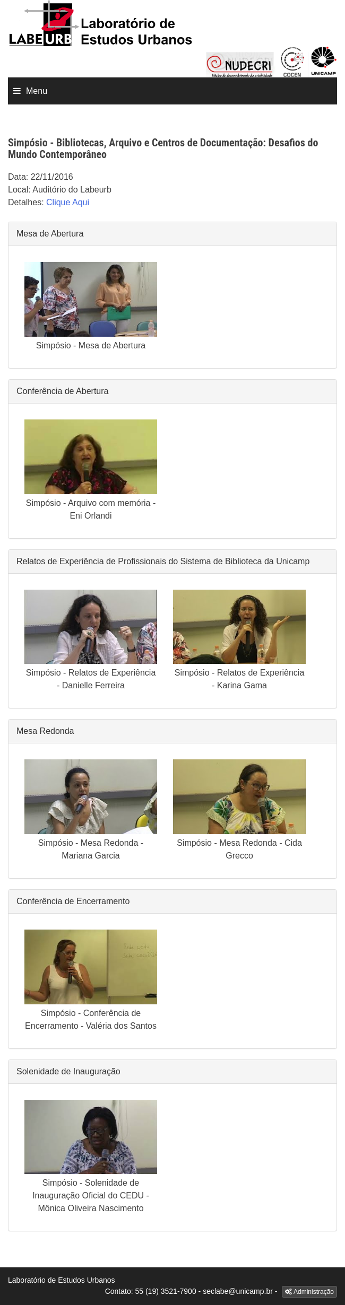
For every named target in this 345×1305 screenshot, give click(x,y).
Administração (309, 1291)
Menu (36, 90)
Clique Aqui (67, 202)
